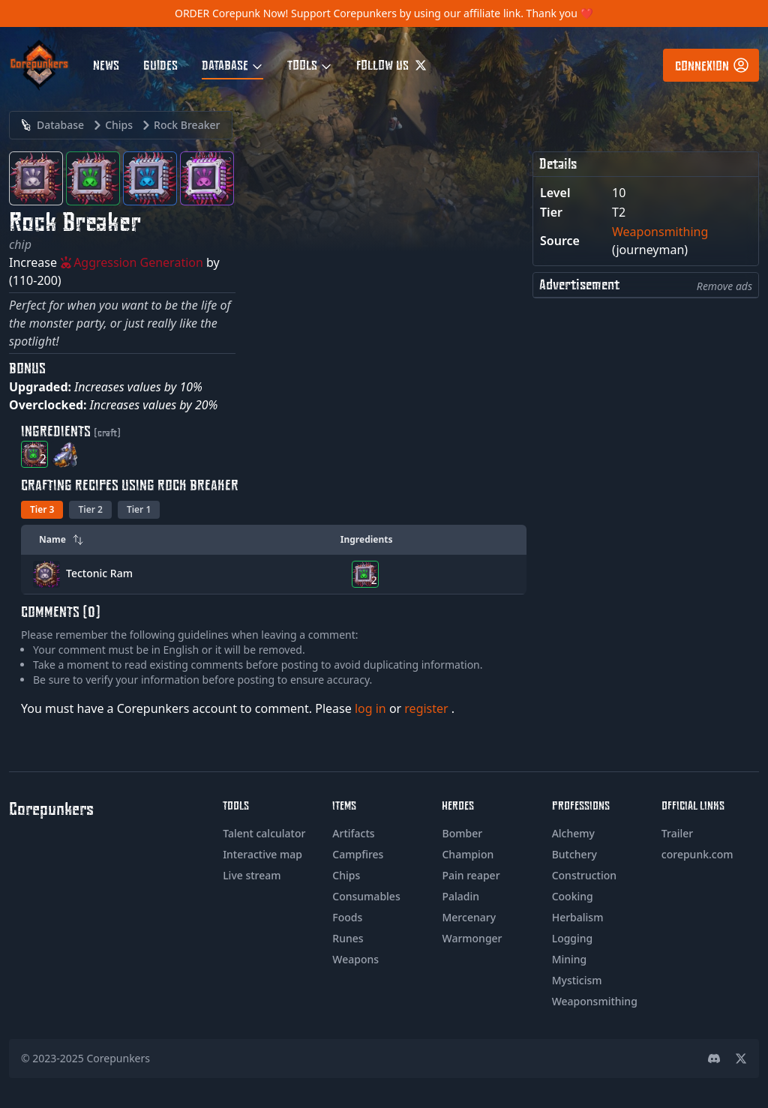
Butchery (574, 854)
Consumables (366, 896)
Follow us (391, 64)
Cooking (572, 896)
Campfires (357, 854)
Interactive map (262, 854)
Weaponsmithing (660, 231)
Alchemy (573, 833)
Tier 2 (90, 509)
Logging (572, 938)
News (106, 64)
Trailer (677, 833)
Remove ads (724, 286)
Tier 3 (42, 509)
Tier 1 (139, 509)
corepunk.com (698, 854)
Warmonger (472, 938)
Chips (346, 875)
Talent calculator (264, 833)
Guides (160, 64)
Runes (347, 938)
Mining (569, 959)
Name (61, 539)
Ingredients (366, 539)
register (428, 708)
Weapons (355, 959)
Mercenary (469, 917)
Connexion (712, 65)
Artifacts (353, 833)
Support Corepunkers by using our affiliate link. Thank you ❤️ (442, 13)
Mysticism (577, 980)
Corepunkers (119, 1058)
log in (372, 708)
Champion (468, 854)
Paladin (460, 896)
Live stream (251, 875)
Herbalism (578, 917)
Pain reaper (471, 875)
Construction (584, 875)
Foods (347, 917)
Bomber (462, 833)
